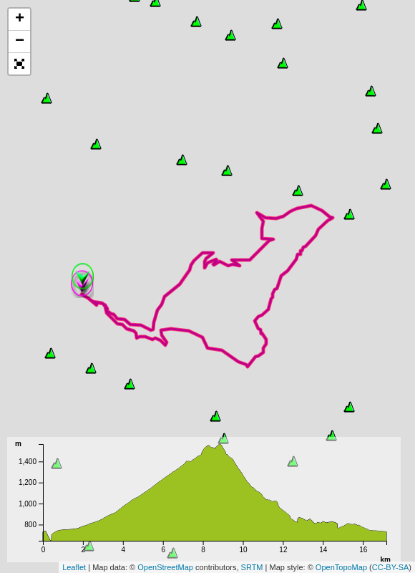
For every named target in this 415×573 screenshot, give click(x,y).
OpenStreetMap (165, 567)
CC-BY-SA (390, 567)
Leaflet (74, 567)
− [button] (19, 41)
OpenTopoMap (341, 567)
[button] (19, 63)
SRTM (252, 567)
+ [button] (19, 19)
